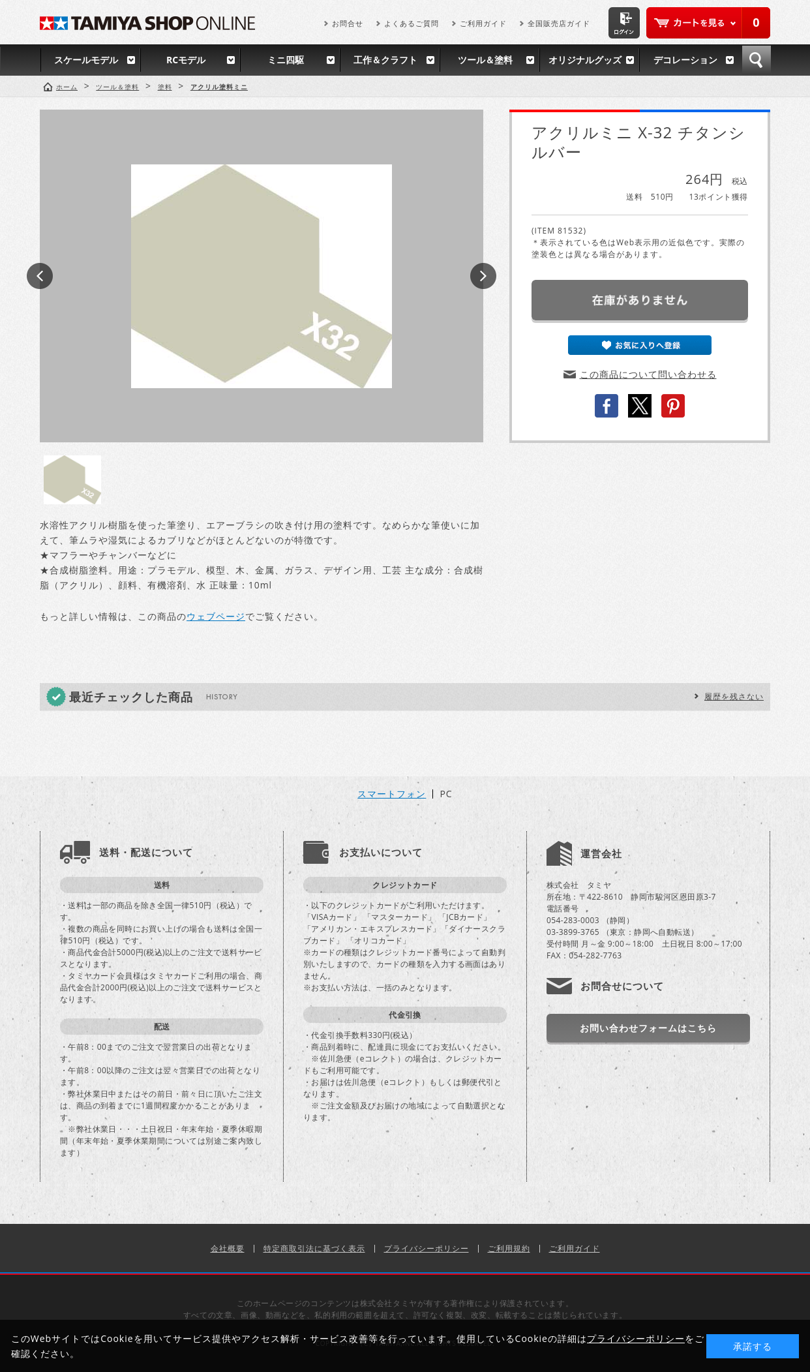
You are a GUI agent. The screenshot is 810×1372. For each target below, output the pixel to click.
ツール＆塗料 (485, 59)
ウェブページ (216, 616)
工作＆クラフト (385, 59)
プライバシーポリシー (426, 1248)
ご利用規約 (509, 1248)
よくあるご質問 (411, 23)
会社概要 (228, 1248)
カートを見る (708, 22)
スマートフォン (391, 794)
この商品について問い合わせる (648, 374)
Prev (40, 276)
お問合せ (347, 23)
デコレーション (685, 59)
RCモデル (185, 59)
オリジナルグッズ (585, 59)
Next (483, 276)
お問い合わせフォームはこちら (648, 1028)
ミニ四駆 (285, 59)
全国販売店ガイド (559, 23)
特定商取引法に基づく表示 (314, 1248)
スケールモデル (86, 59)
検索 (756, 60)
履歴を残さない (734, 696)
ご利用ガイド (483, 23)
